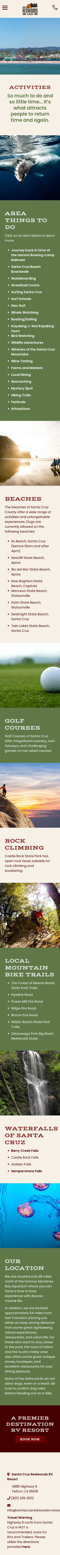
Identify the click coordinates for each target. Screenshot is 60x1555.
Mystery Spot (22, 388)
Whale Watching (24, 312)
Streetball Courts (25, 285)
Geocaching (21, 381)
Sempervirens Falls (26, 1171)
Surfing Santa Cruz (26, 292)
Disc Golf (18, 305)
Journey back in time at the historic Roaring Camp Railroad (32, 255)
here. (27, 1546)
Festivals (18, 402)
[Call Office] (55, 7)
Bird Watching (22, 336)
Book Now (30, 1439)
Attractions (20, 408)
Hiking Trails (21, 395)
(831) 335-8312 (22, 1498)
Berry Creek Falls (24, 1150)
